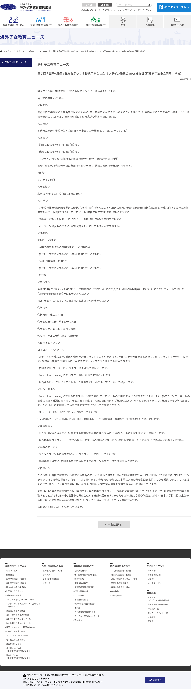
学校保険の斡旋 (81, 583)
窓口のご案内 (12, 571)
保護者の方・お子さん (15, 566)
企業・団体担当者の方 (52, 566)
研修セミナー (48, 583)
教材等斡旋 (79, 579)
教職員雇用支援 (81, 591)
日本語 (88, 4)
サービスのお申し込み (15, 631)
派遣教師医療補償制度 (84, 587)
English (105, 4)
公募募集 (151, 617)
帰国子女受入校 (154, 575)
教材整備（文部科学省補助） (85, 575)
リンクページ (124, 9)
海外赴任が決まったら (15, 640)
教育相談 (10, 575)
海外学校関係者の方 (84, 566)
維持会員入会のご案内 (52, 571)
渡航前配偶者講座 (13, 595)
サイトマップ (145, 9)
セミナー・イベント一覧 (158, 613)
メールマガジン (154, 583)
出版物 (150, 579)
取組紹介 (78, 620)
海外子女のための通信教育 (17, 615)
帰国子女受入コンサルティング (124, 579)
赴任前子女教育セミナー (16, 591)
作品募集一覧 (153, 609)
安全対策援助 (80, 595)
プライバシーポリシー (43, 682)
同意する (155, 680)
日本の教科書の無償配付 (16, 587)
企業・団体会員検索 (51, 579)
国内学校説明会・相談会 (16, 579)
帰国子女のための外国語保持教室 (20, 627)
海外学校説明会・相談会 (16, 583)
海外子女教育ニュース (31, 51)
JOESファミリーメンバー (17, 636)
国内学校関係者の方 (120, 566)
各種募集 (151, 593)
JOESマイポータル (172, 7)
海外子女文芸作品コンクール (18, 619)
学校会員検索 (117, 595)
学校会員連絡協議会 (119, 583)
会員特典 (46, 575)
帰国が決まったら (13, 644)
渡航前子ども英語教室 (15, 611)
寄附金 (77, 608)
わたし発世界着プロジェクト (18, 623)
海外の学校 (152, 571)
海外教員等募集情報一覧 (158, 605)
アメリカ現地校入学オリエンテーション (23, 600)
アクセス (107, 9)
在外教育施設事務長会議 (85, 612)
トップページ (9, 51)
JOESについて (89, 9)
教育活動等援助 (81, 600)
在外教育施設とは (82, 571)
